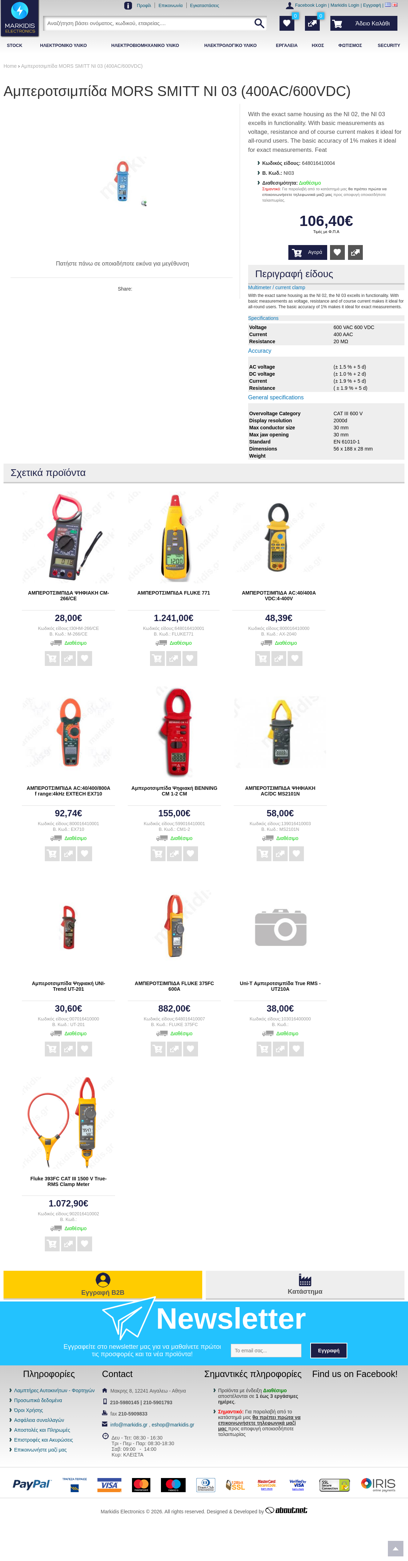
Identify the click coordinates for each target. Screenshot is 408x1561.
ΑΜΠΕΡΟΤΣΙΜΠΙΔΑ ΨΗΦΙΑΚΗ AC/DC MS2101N (280, 791)
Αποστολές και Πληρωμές (42, 1430)
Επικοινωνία (170, 5)
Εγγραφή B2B (102, 1292)
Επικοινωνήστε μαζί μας (40, 1450)
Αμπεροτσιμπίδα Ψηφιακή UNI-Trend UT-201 (68, 986)
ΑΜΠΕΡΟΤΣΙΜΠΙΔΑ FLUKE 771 (173, 593)
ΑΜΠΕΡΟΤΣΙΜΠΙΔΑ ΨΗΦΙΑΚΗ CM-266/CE (68, 595)
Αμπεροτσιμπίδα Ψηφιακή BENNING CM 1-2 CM (174, 791)
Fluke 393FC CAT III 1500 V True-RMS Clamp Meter (68, 1181)
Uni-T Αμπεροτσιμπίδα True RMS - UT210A (280, 986)
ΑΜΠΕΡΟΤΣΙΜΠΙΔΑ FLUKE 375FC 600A (174, 986)
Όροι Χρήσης (28, 1410)
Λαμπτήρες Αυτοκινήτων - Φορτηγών (54, 1390)
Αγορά (315, 252)
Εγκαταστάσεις (204, 5)
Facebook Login (311, 5)
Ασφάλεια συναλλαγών (39, 1420)
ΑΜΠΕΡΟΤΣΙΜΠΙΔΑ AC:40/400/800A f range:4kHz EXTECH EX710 (68, 791)
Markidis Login (345, 5)
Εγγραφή (372, 5)
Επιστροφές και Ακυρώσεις (43, 1440)
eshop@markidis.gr (173, 1425)
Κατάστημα (305, 1291)
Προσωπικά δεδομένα (38, 1400)
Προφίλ (144, 5)
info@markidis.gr (129, 1425)
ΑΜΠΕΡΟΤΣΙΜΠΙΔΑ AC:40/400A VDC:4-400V (279, 595)
